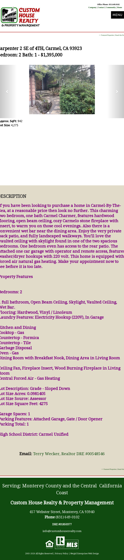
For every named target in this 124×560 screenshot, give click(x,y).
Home (119, 7)
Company (92, 7)
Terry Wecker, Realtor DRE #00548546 (69, 454)
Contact (101, 7)
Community (111, 7)
